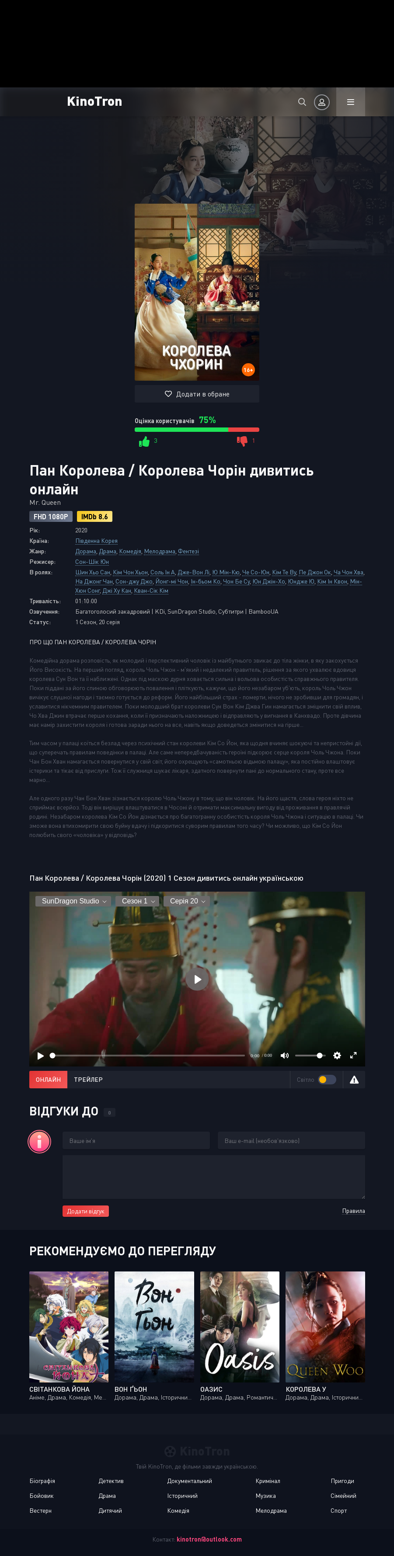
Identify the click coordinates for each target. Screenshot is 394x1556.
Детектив (111, 1480)
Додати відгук (86, 1211)
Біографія (42, 1480)
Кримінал (267, 1480)
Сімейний (343, 1495)
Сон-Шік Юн (92, 561)
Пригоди (342, 1480)
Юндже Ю (301, 581)
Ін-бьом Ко (205, 581)
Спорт (339, 1510)
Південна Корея (96, 540)
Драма (107, 551)
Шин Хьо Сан (92, 572)
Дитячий (110, 1510)
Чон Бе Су (236, 581)
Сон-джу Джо (134, 581)
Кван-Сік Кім (151, 590)
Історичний (182, 1495)
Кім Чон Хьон (130, 572)
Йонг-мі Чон (171, 581)
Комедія (130, 551)
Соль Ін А (162, 572)
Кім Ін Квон (332, 581)
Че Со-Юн (255, 572)
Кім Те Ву (284, 572)
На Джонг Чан (94, 581)
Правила (353, 1210)
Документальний (189, 1480)
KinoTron (94, 100)
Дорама (85, 551)
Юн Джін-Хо (268, 581)
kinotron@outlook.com (209, 1539)
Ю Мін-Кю (226, 572)
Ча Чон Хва (348, 572)
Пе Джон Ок (315, 572)
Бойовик (41, 1495)
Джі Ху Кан (116, 590)
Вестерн (40, 1510)
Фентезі (188, 551)
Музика (265, 1495)
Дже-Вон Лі (193, 572)
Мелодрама (159, 551)
